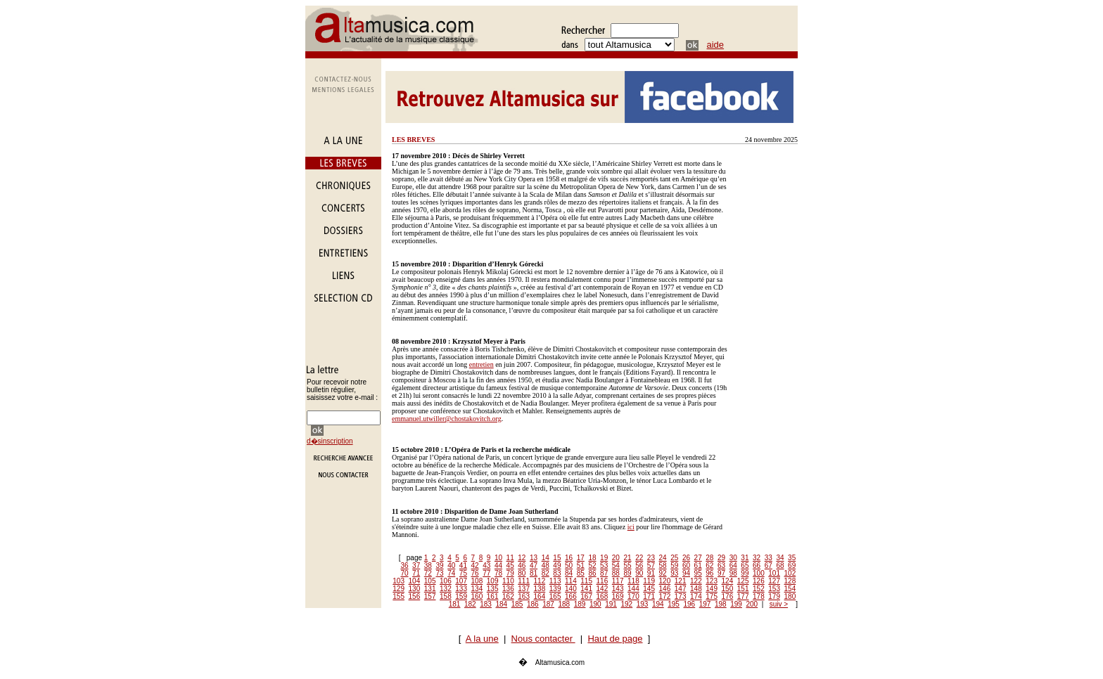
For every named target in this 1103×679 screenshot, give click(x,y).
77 (486, 573)
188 (564, 604)
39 (439, 565)
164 (540, 596)
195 (674, 604)
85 (581, 573)
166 (571, 596)
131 (430, 589)
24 (663, 558)
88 (616, 573)
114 (571, 581)
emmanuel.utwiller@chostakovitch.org (447, 418)
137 (524, 589)
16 (569, 558)
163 (524, 596)
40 (451, 565)
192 (627, 604)
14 (545, 558)
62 (709, 565)
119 (649, 581)
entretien (481, 364)
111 (524, 581)
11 (510, 558)
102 (790, 573)
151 (743, 589)
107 (461, 581)
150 (728, 589)
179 (774, 596)
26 (686, 558)
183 (486, 604)
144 (633, 589)
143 (618, 589)
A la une (482, 638)
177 (743, 596)
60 (686, 565)
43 (486, 565)
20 (616, 558)
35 (792, 558)
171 (649, 596)
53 (604, 565)
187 (548, 604)
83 (557, 573)
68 (780, 565)
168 (602, 596)
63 (721, 565)
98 (733, 573)
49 (557, 565)
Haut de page (614, 638)
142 (602, 589)
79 (510, 573)
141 (586, 589)
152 (759, 589)
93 (674, 573)
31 (744, 558)
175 (712, 596)
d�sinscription (330, 441)
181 (455, 604)
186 (533, 604)
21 (627, 558)
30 (733, 558)
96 (709, 573)
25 (674, 558)
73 (439, 573)
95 (698, 573)
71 (416, 573)
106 (446, 581)
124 (728, 581)
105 (430, 581)
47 (533, 565)
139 (555, 589)
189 (580, 604)
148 (696, 589)
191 (611, 604)
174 (696, 596)
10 (498, 558)
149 (712, 589)
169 (618, 596)
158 (446, 596)
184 (502, 604)
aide (716, 44)
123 (712, 581)
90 (639, 573)
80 (521, 573)
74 (451, 573)
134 (477, 589)
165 (555, 596)
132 (446, 589)
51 (581, 565)
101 (774, 573)
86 (592, 573)
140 (571, 589)
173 (681, 596)
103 (398, 581)
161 (493, 596)
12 (521, 558)
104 (415, 581)
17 (581, 558)
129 (398, 589)
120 (665, 581)
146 (665, 589)
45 (510, 565)
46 (521, 565)
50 (569, 565)
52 (592, 565)
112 (540, 581)
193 (643, 604)
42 (475, 565)
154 (790, 589)
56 (639, 565)
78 (498, 573)
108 (477, 581)
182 (470, 604)
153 (774, 589)
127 (774, 581)
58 (663, 565)
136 (508, 589)
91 (651, 573)
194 (658, 604)
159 (461, 596)
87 (604, 573)
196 (690, 604)
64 (733, 565)
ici (631, 527)
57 (651, 565)
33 (768, 558)
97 (721, 573)
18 (592, 558)
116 (602, 581)
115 (586, 581)
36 (404, 565)
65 (744, 565)
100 (759, 573)
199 (736, 604)
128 (790, 581)
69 (792, 565)
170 (633, 596)
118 (633, 581)
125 (743, 581)
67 (768, 565)
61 (698, 565)
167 (586, 596)
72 (428, 573)
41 (463, 565)
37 (416, 565)
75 (463, 573)
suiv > (779, 604)
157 (430, 596)
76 (475, 573)
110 (508, 581)
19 (604, 558)
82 (545, 573)
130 (415, 589)
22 (639, 558)
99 (744, 573)
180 (790, 596)
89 (627, 573)
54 (616, 565)
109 (493, 581)
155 (398, 596)
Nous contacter (543, 638)
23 (651, 558)
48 (545, 565)
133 (461, 589)
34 (780, 558)
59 (674, 565)
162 (508, 596)
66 (756, 565)
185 (517, 604)
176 (728, 596)
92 (663, 573)
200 (752, 604)
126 (759, 581)
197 (705, 604)
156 (415, 596)
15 (557, 558)
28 (709, 558)
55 (627, 565)
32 (756, 558)
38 (428, 565)
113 (555, 581)
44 (498, 565)
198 (721, 604)
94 (686, 573)
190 (595, 604)
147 (681, 589)
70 (404, 573)
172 (665, 596)
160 (477, 596)
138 (540, 589)
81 (533, 573)
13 (533, 558)
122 (696, 581)
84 (569, 573)
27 (698, 558)
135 (493, 589)
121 (681, 581)
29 (721, 558)
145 (649, 589)
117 (618, 581)
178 (759, 596)
